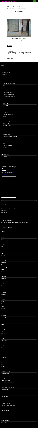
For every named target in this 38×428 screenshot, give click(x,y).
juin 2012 (2, 303)
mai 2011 (2, 326)
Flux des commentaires (5, 420)
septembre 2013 (4, 281)
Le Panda (4, 85)
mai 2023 (2, 239)
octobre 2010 (3, 338)
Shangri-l (24, 38)
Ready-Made (4, 70)
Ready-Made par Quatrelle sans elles (10, 138)
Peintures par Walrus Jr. (5, 375)
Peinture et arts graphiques (6, 72)
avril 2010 (2, 349)
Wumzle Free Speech (19, 58)
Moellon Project (22, 40)
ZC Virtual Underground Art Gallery (8, 1)
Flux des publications (4, 418)
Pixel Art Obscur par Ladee (8, 145)
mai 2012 (2, 304)
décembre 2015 (3, 260)
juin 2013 (2, 283)
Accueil (2, 65)
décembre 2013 (3, 276)
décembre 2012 (3, 292)
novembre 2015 (3, 262)
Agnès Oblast (3, 222)
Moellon (20, 38)
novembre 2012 (3, 294)
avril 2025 (2, 235)
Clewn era (4, 141)
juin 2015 (2, 264)
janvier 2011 (3, 333)
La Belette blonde (6, 123)
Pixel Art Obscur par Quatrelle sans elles (10, 136)
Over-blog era (4, 110)
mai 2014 (2, 271)
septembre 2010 (4, 340)
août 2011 (3, 320)
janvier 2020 (3, 246)
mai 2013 (2, 285)
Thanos (4, 87)
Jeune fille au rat (11, 225)
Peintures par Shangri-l (8, 92)
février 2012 (3, 310)
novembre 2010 (3, 336)
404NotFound (5, 112)
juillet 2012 (3, 301)
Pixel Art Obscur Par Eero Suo (9, 118)
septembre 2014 (4, 267)
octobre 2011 (3, 317)
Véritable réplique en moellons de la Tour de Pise (8, 208)
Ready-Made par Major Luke (5, 403)
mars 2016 (3, 255)
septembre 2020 (4, 242)
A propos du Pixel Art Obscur (6, 152)
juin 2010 (2, 345)
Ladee (4, 143)
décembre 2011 (3, 313)
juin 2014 (2, 269)
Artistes (2, 76)
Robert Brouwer (3, 220)
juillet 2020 (3, 244)
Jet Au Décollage (11, 220)
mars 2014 (3, 274)
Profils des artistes (4, 392)
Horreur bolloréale (4, 210)
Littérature (3, 362)
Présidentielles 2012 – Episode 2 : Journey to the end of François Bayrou (19, 222)
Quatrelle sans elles (6, 134)
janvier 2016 (3, 258)
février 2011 (3, 331)
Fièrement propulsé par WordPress (6, 426)
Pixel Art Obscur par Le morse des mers (7, 382)
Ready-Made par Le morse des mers (9, 83)
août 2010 (3, 342)
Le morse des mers (6, 81)
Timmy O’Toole (5, 105)
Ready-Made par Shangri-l (5, 408)
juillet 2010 (3, 343)
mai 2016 (2, 251)
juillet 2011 (3, 322)
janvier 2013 (3, 290)
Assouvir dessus (4, 212)
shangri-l (2, 227)
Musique (2, 364)
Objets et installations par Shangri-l (10, 96)
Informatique (3, 357)
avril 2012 (2, 306)
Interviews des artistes (5, 154)
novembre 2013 (3, 278)
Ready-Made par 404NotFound (9, 114)
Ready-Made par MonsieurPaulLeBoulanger (11, 132)
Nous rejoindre (3, 158)
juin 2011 (2, 324)
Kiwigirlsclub (5, 103)
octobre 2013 (3, 280)
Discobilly (5, 101)
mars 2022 (3, 241)
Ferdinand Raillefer (4, 225)
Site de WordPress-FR (4, 422)
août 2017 (3, 248)
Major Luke (5, 127)
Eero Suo (4, 116)
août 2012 (3, 299)
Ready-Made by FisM (4, 396)
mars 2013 (3, 287)
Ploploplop (5, 147)
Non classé (3, 366)
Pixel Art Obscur (4, 376)
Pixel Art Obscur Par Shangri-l (9, 94)
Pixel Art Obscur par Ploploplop (6, 385)
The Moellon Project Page (5, 156)
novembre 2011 (3, 315)
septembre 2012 (4, 297)
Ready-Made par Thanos (5, 410)
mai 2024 (2, 237)
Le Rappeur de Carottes (7, 125)
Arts (2, 67)
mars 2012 (3, 308)
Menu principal (37, 1)
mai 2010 (2, 347)
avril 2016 (2, 253)
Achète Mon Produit (9, 227)
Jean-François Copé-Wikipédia (8, 121)
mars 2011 (3, 329)
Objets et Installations (6, 74)
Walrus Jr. (5, 107)
